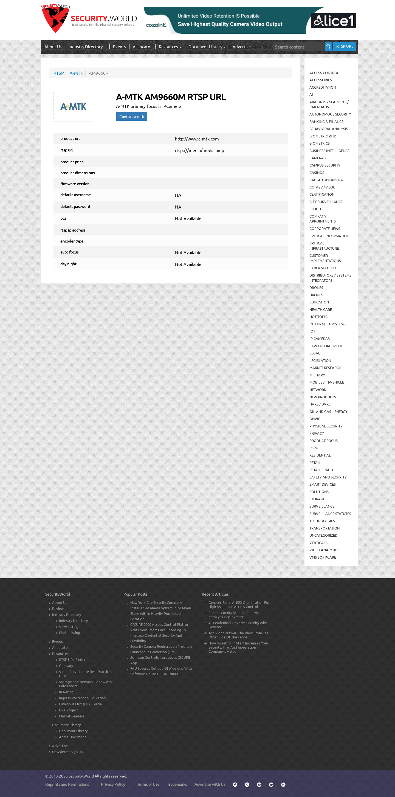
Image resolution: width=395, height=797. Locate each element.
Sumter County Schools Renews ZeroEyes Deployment (233, 614)
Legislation (320, 360)
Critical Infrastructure (324, 245)
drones (316, 294)
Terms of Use (148, 784)
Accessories (320, 79)
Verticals (318, 542)
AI (311, 94)
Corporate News (324, 228)
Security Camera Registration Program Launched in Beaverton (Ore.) (161, 649)
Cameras (317, 157)
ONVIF (314, 418)
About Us (53, 46)
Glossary (66, 665)
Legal (314, 353)
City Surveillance (326, 201)
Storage (317, 498)
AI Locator (142, 46)
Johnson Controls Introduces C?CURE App (160, 660)
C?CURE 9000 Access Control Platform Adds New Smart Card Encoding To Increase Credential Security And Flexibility (160, 632)
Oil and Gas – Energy (328, 411)
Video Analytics (324, 549)
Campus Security (324, 165)
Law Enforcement (326, 345)
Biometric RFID (322, 136)
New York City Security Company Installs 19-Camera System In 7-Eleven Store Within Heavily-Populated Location (160, 610)
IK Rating (66, 691)
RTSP (58, 72)
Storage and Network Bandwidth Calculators (85, 683)
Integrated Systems (327, 324)
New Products (322, 397)
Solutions (319, 491)
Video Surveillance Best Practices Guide (85, 673)
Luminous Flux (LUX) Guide (80, 704)
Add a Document (72, 736)
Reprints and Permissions (67, 784)
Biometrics (319, 143)
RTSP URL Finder (72, 659)
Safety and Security (328, 477)
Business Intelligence (329, 150)
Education (319, 302)
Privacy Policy (113, 784)
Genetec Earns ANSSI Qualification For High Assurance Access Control (239, 604)
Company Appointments (322, 219)
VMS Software (322, 557)
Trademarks (177, 784)
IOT (312, 331)
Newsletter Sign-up (67, 751)
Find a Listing (69, 632)
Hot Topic (318, 316)
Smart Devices (322, 484)
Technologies (322, 520)
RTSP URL (344, 46)
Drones (316, 287)
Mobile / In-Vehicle (326, 382)
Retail (315, 462)
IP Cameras (319, 338)
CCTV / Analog (322, 187)
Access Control (324, 72)
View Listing (68, 626)
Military (317, 375)
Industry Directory (87, 46)
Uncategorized (323, 535)
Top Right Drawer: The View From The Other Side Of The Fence (238, 634)
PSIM (313, 447)
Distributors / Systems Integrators (330, 278)
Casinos (316, 172)
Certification (321, 194)
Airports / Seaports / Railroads (329, 104)
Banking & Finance (326, 121)
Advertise (242, 46)
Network (317, 389)
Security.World (81, 775)
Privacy (316, 433)
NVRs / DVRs (320, 404)
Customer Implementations (325, 258)
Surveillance (321, 506)
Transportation (324, 528)
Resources (170, 46)
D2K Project (68, 710)
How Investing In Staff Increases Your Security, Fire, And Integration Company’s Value (238, 647)
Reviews (58, 608)
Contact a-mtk (131, 116)
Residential (320, 455)
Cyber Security (323, 267)
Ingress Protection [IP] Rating (82, 697)
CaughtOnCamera (326, 179)
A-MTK (76, 72)
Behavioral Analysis (328, 128)
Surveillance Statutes (330, 513)
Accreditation (322, 87)
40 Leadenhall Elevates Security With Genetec (237, 624)
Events (119, 46)
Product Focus (323, 440)
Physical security (326, 426)
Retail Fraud (321, 469)
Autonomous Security (330, 114)
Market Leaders (71, 716)
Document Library (207, 46)
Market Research (325, 367)
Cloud (315, 208)
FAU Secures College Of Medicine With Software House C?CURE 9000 (161, 671)
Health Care (320, 309)
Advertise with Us (209, 784)
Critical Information (329, 235)
